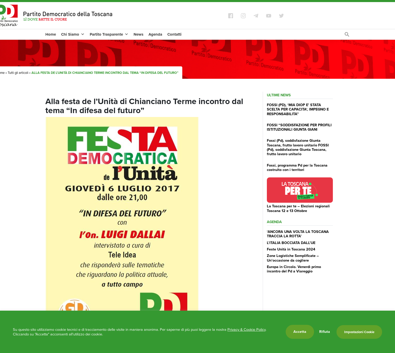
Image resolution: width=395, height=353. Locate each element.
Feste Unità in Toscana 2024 (291, 249)
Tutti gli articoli (18, 72)
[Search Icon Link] (347, 35)
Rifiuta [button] (324, 332)
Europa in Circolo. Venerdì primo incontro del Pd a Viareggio (294, 269)
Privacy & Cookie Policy (246, 329)
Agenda (155, 34)
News (138, 34)
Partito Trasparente (109, 34)
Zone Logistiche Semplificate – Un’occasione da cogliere (293, 258)
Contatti (174, 34)
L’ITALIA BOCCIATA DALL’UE (291, 243)
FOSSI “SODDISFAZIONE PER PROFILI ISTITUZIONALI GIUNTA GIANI (299, 127)
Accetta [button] (299, 331)
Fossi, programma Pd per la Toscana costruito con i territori (297, 167)
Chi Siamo (73, 34)
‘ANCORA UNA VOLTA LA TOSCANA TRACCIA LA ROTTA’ (298, 234)
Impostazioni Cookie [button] (359, 332)
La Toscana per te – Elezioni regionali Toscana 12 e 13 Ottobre (298, 208)
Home (50, 34)
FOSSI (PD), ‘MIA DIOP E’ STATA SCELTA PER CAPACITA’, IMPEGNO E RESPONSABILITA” (298, 109)
